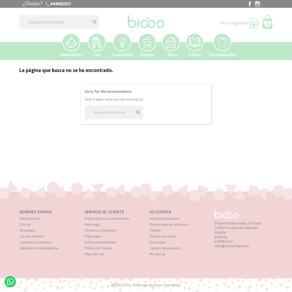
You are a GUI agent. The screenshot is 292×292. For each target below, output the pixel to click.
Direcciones (157, 242)
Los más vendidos (31, 236)
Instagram (257, 3)
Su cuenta (160, 211)
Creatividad (122, 45)
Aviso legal (92, 224)
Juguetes (147, 45)
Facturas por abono (163, 236)
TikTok (265, 3)
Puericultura (71, 45)
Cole (97, 45)
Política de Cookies (98, 248)
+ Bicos (171, 45)
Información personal (164, 218)
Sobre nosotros (30, 218)
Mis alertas (157, 254)
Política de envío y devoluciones (106, 218)
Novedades (27, 230)
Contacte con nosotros (35, 242)
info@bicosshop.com (231, 246)
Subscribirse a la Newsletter (39, 248)
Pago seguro (93, 236)
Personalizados (222, 45)
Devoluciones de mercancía (168, 224)
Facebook (249, 3)
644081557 (223, 241)
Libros (194, 45)
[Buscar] (59, 22)
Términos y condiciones (100, 230)
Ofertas (25, 224)
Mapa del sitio (94, 254)
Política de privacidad (99, 242)
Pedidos (155, 230)
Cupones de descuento (165, 248)
